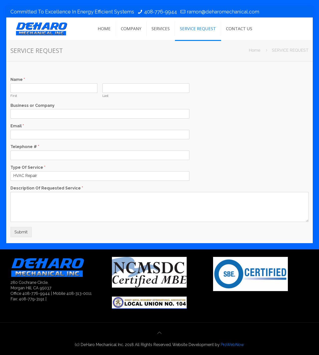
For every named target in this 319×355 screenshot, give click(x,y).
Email (17, 126)
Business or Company (32, 105)
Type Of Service (27, 167)
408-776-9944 (160, 12)
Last (105, 96)
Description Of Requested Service (46, 188)
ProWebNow (232, 344)
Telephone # (24, 146)
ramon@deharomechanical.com (223, 12)
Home (254, 50)
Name (17, 79)
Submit (21, 232)
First (13, 96)
